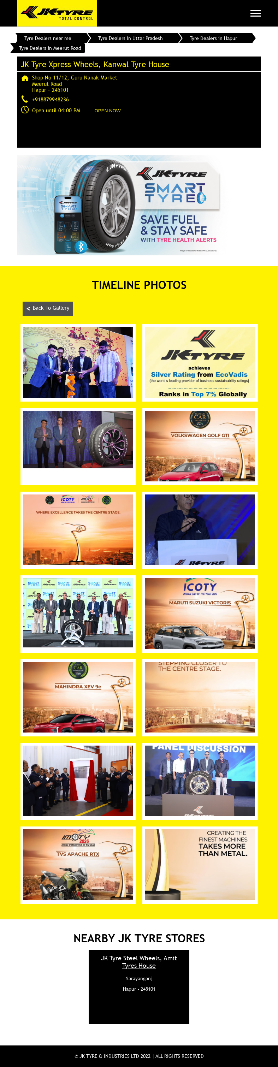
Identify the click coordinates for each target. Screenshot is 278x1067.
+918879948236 (50, 99)
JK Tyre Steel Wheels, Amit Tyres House (139, 962)
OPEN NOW (108, 110)
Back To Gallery (47, 308)
